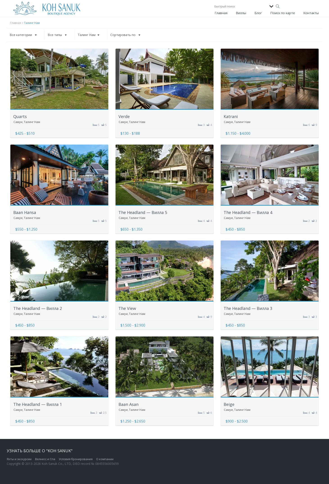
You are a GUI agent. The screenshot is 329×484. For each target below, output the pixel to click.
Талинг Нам (32, 122)
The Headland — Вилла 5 (142, 212)
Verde (124, 116)
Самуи (18, 122)
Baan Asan (128, 404)
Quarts (20, 116)
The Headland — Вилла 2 (37, 308)
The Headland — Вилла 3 (248, 308)
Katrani (231, 116)
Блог (258, 13)
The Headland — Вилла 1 (37, 404)
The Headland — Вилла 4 (248, 212)
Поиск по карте (282, 13)
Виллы (241, 13)
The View (127, 308)
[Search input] (240, 6)
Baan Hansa (24, 212)
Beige (229, 404)
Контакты (311, 13)
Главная (221, 13)
